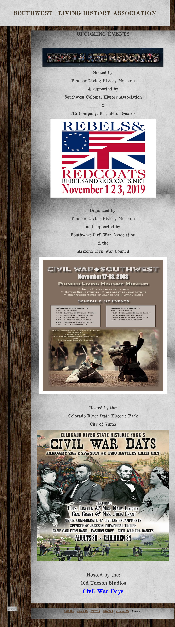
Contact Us (122, 611)
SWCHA (95, 611)
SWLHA (69, 611)
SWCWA (108, 611)
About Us (82, 611)
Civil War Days (103, 590)
